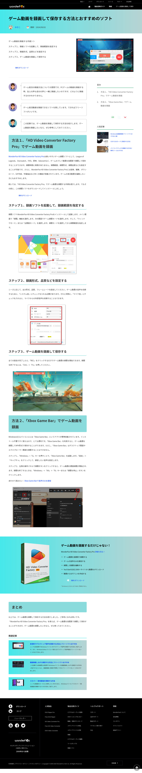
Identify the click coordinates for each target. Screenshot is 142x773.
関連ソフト (71, 752)
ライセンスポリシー (35, 768)
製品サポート (94, 725)
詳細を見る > (100, 554)
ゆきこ (17, 27)
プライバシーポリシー (22, 768)
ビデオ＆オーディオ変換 (75, 716)
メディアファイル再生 (74, 730)
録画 (69, 739)
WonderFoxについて (119, 716)
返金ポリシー (117, 734)
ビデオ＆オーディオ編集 (75, 743)
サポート (93, 716)
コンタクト (116, 725)
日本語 (114, 767)
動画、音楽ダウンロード (75, 725)
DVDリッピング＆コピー (75, 721)
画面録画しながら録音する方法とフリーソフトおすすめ (49, 666)
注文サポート (94, 721)
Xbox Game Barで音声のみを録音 (38, 483)
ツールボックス (72, 748)
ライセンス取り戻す (96, 730)
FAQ (91, 734)
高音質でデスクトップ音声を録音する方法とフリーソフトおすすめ (53, 648)
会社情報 (115, 721)
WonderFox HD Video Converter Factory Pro (26, 156)
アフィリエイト (118, 730)
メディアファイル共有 (74, 734)
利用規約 (11, 768)
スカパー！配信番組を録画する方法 (42, 685)
